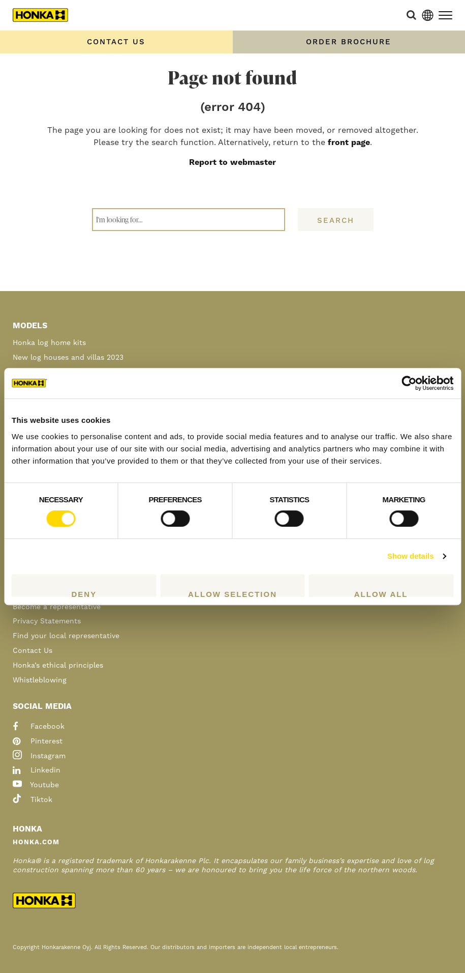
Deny (84, 593)
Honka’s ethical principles (58, 665)
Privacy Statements (47, 621)
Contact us (116, 42)
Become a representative (57, 607)
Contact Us (32, 650)
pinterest (38, 741)
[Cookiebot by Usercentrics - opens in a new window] (408, 383)
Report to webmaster (232, 162)
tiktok (32, 800)
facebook (39, 726)
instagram (39, 756)
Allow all (381, 593)
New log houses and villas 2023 (68, 357)
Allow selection (232, 593)
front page (349, 142)
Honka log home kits (49, 343)
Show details (410, 556)
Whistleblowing (40, 680)
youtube (36, 785)
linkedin (36, 770)
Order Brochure (348, 42)
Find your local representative (66, 636)
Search (335, 220)
